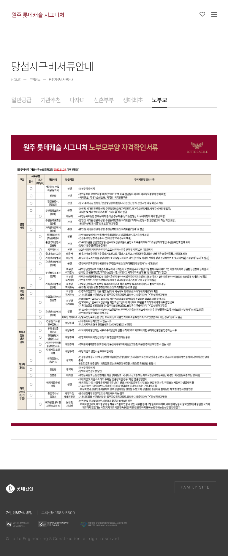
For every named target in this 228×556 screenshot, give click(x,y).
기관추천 (50, 100)
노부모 (159, 100)
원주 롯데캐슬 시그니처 (37, 14)
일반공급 (21, 100)
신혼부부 (104, 100)
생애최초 (133, 100)
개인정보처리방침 (19, 512)
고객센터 (58, 512)
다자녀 (77, 100)
